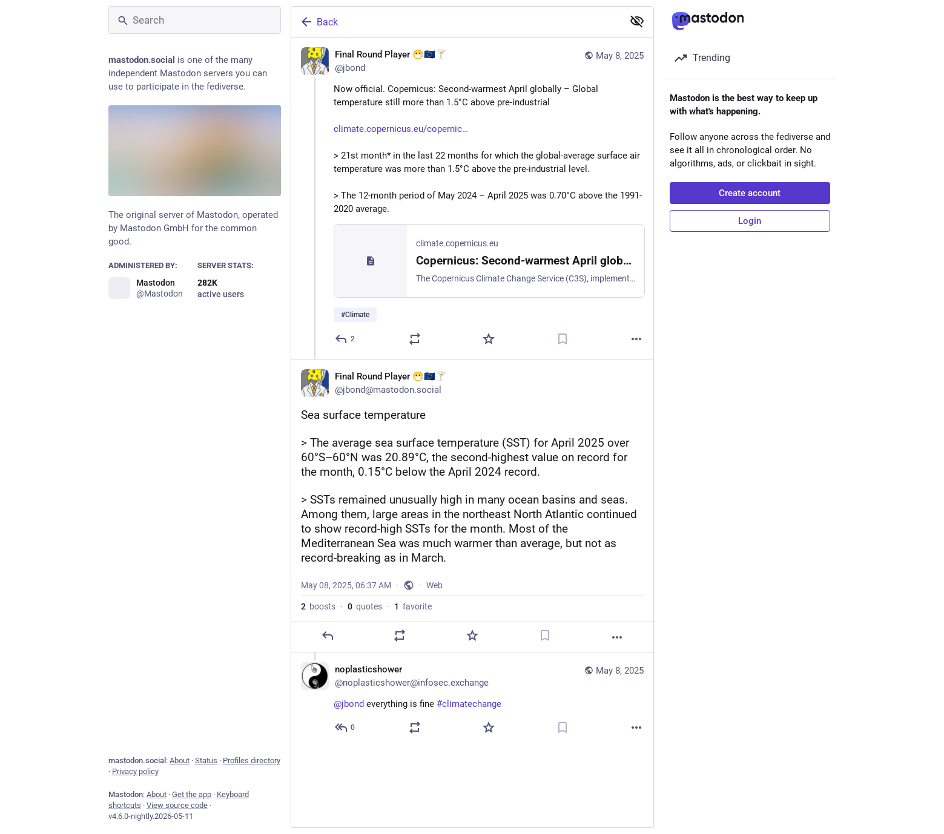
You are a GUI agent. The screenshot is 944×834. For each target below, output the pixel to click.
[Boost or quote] (415, 339)
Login (749, 220)
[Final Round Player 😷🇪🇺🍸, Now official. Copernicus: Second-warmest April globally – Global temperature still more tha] (472, 198)
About (180, 760)
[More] (636, 339)
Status (206, 760)
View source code (177, 805)
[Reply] (345, 339)
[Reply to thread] (345, 727)
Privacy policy (135, 771)
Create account (750, 193)
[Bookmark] (562, 339)
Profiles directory (251, 760)
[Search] (194, 20)
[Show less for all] (637, 21)
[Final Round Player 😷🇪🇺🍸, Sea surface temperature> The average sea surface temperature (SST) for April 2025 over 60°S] (472, 505)
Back (318, 22)
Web (434, 585)
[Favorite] (488, 339)
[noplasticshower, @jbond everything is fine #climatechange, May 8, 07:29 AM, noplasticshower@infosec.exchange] (472, 699)
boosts (318, 606)
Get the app (191, 794)
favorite (413, 606)
